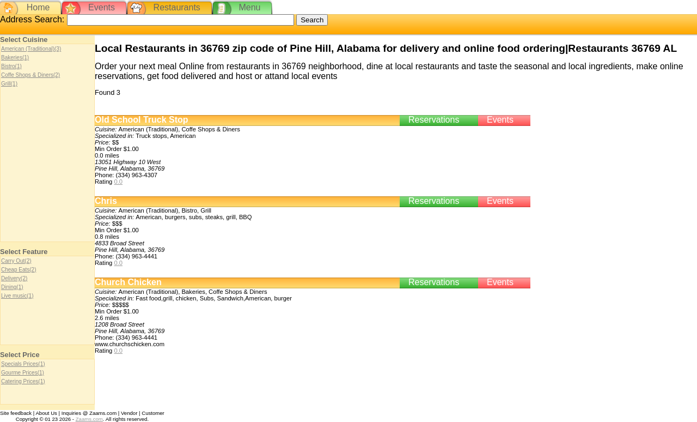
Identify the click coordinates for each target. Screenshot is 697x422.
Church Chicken (128, 282)
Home (38, 7)
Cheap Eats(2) (18, 270)
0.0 (118, 181)
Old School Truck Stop (141, 119)
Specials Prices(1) (23, 364)
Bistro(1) (11, 66)
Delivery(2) (14, 278)
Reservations (433, 119)
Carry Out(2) (16, 261)
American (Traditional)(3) (31, 49)
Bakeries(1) (15, 58)
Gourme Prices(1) (22, 373)
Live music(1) (17, 296)
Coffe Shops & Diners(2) (30, 75)
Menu (249, 7)
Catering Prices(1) (23, 381)
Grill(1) (9, 84)
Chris (106, 201)
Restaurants (177, 7)
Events (101, 7)
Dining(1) (12, 287)
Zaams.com (89, 419)
